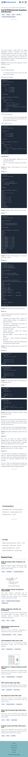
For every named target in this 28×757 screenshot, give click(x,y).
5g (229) (19, 545)
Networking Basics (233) (16, 512)
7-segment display (10, 676)
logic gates (9, 689)
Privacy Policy (14, 745)
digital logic (19, 704)
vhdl (3, 14)
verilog (8, 14)
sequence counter (10, 704)
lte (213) (18, 548)
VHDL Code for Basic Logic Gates (10, 682)
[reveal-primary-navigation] (25, 2)
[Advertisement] (14, 34)
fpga (13, 14)
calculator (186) (18, 550)
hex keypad (19, 676)
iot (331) (19, 543)
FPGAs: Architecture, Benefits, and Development (11, 609)
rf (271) (23, 543)
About (14, 743)
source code (17, 649)
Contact (14, 752)
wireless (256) (5, 545)
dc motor (13, 735)
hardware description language (8, 16)
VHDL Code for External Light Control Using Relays (13, 710)
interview (19, 14)
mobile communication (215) (8, 548)
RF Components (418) (17, 509)
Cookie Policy (14, 747)
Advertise (14, 750)
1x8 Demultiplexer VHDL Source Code (12, 640)
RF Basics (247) (5, 512)
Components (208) (6, 514)
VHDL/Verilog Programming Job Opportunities (10, 627)
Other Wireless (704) (7, 509)
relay (8, 719)
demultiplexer (9, 649)
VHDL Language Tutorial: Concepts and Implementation (12, 590)
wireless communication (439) (9, 543)
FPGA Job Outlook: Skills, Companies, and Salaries (13, 562)
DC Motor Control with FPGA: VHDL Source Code (13, 726)
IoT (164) (14, 514)
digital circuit (4, 603)
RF (8, 2)
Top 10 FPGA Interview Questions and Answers (18, 7)
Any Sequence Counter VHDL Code (11, 695)
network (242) (13, 545)
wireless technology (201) (8, 550)
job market (9, 571)
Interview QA (4, 7)
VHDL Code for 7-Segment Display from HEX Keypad (14, 667)
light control (14, 719)
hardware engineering (18, 571)
